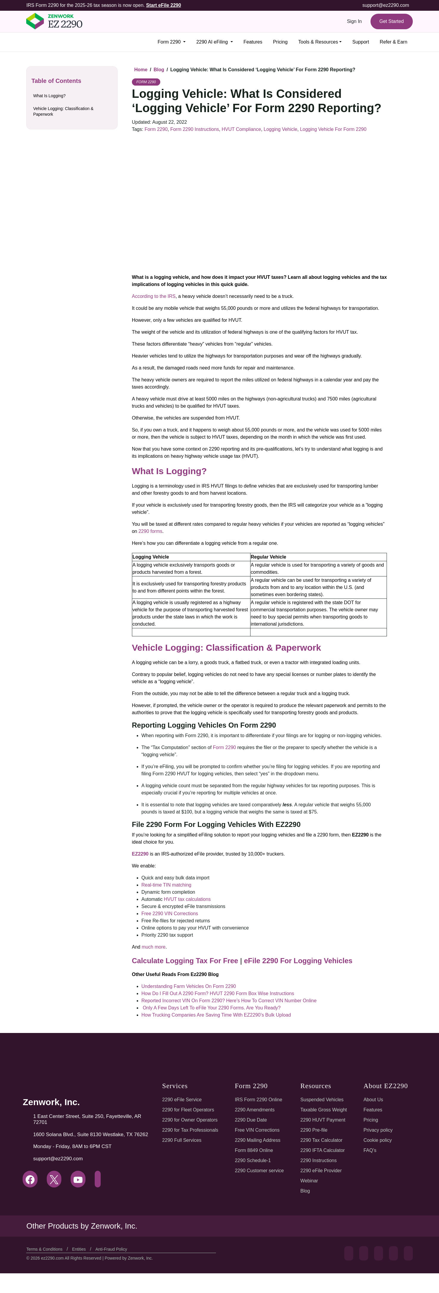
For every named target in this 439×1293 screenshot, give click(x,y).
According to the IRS (153, 296)
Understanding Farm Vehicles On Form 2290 (187, 986)
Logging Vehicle (277, 129)
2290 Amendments (255, 1110)
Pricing (278, 42)
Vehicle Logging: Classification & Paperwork (63, 111)
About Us (372, 1099)
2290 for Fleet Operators (188, 1110)
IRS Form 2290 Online (258, 1099)
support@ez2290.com (386, 5)
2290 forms (150, 531)
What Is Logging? (49, 95)
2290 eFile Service (181, 1099)
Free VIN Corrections (258, 1130)
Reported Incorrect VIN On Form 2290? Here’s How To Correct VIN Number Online (228, 1000)
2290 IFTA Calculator (323, 1150)
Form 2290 (166, 42)
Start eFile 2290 (161, 5)
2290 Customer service (260, 1170)
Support (360, 42)
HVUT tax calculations (186, 899)
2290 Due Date (251, 1120)
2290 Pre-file (314, 1130)
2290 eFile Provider (321, 1170)
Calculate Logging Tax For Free (182, 960)
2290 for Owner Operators (190, 1120)
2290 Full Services (181, 1140)
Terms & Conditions (45, 1272)
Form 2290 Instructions (193, 129)
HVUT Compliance (239, 129)
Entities (81, 1272)
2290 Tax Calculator (322, 1140)
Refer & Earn (393, 42)
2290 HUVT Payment (323, 1120)
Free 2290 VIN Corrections (169, 913)
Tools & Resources (316, 42)
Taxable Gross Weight (324, 1110)
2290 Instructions (319, 1160)
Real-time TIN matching (165, 885)
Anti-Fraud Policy (114, 1272)
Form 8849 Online (254, 1150)
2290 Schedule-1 (253, 1160)
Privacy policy (377, 1130)
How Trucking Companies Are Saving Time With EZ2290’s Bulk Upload (214, 1015)
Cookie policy (377, 1140)
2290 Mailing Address (258, 1140)
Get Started (391, 21)
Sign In (353, 21)
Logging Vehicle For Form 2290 (328, 129)
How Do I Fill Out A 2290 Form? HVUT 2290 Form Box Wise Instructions (216, 993)
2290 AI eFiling (209, 42)
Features (250, 42)
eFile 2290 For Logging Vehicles (287, 960)
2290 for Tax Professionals (190, 1130)
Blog (305, 1191)
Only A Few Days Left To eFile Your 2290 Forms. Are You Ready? (210, 1008)
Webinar (309, 1181)
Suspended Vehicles (322, 1099)
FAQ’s (369, 1150)
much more (152, 947)
